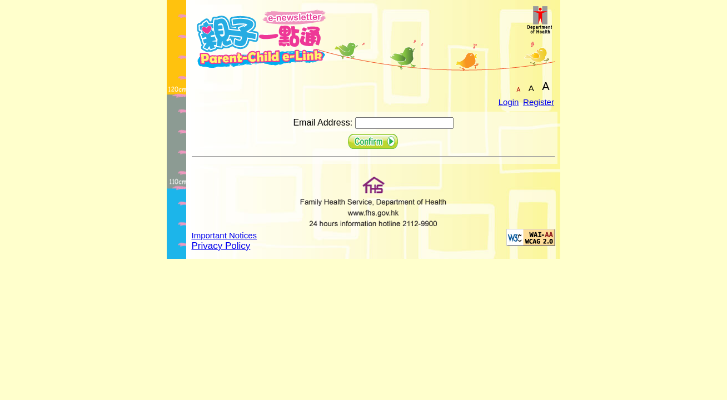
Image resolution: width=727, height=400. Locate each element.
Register (538, 102)
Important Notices (224, 235)
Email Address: (322, 122)
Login (509, 102)
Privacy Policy (221, 246)
